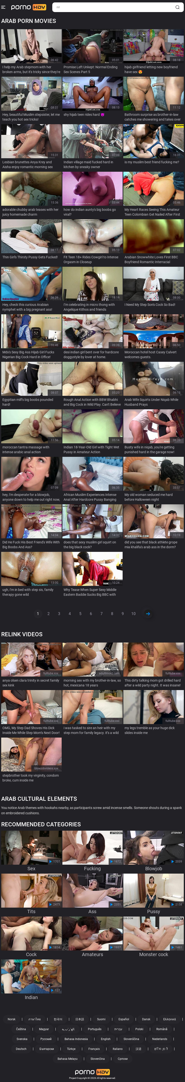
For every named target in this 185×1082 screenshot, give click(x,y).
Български (47, 1049)
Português (94, 1029)
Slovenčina (98, 1059)
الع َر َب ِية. (68, 1029)
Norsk (11, 1019)
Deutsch (21, 1049)
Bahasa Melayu (68, 1059)
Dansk (146, 1019)
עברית (118, 1029)
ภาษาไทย (34, 1019)
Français (94, 1049)
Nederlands (159, 1039)
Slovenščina (131, 1039)
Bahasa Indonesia (76, 1039)
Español (124, 1019)
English (106, 1039)
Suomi (101, 1019)
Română (161, 1029)
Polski (139, 1029)
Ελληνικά (169, 1019)
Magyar (44, 1029)
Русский (46, 1039)
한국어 (58, 1019)
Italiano (118, 1049)
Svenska (22, 1039)
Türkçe (71, 1049)
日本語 (79, 1019)
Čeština (21, 1029)
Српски (123, 1059)
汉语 (138, 1049)
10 (133, 613)
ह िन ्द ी (161, 1049)
